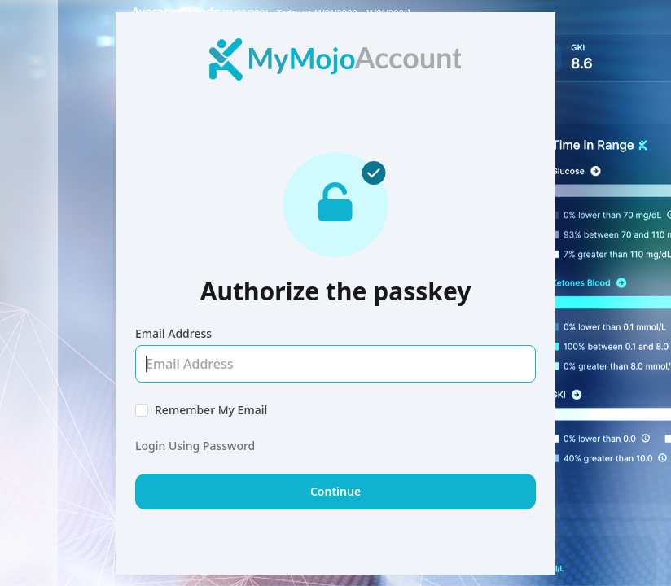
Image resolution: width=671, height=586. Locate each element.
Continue (335, 491)
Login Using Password (195, 445)
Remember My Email (211, 410)
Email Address (173, 333)
